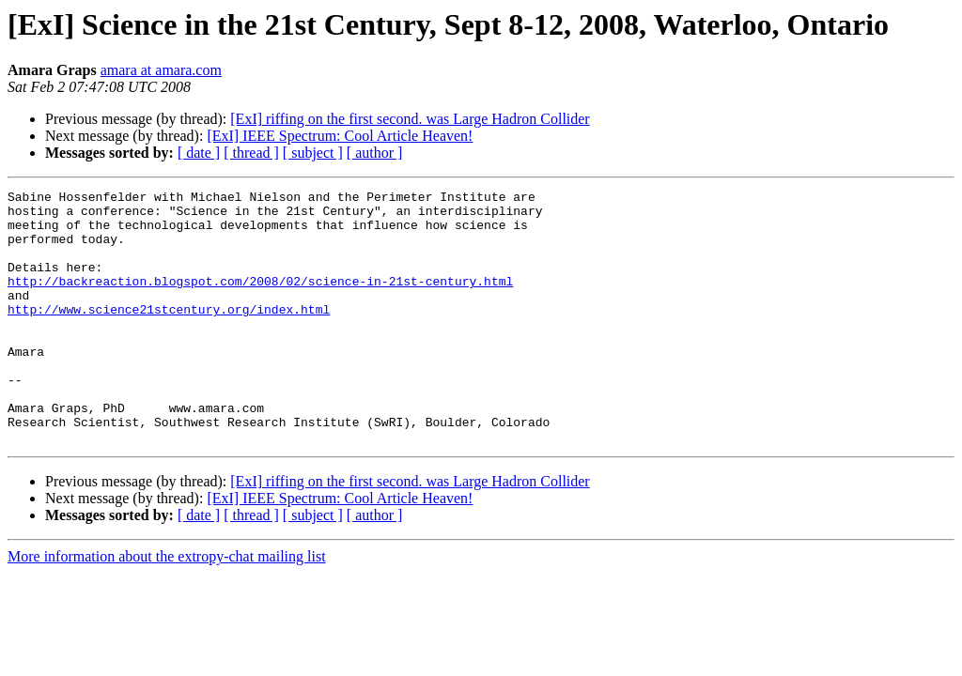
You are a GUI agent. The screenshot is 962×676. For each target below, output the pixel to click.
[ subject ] (313, 153)
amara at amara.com (161, 70)
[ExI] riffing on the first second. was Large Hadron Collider (409, 119)
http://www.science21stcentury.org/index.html (169, 334)
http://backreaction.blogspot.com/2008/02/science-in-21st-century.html (260, 300)
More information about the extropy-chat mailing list (167, 607)
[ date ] (199, 153)
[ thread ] (251, 153)
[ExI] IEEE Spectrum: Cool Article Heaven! (340, 136)
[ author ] (375, 153)
